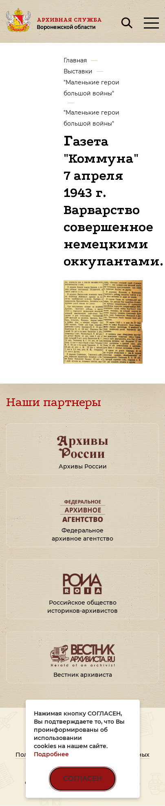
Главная (75, 60)
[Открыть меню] (151, 23)
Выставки (78, 71)
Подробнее (51, 754)
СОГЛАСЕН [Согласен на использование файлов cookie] (82, 778)
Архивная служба (69, 23)
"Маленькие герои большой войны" (91, 88)
